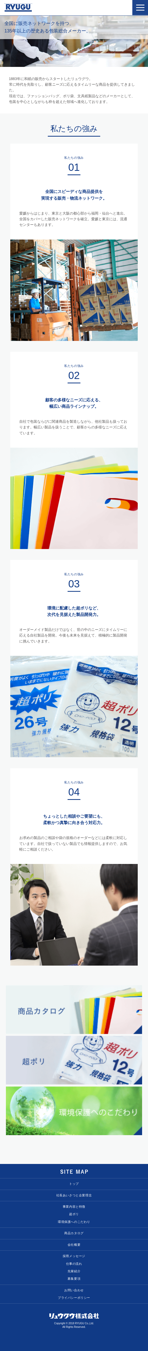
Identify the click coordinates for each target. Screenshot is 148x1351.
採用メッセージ (74, 1256)
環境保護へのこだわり (74, 1222)
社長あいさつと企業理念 (74, 1195)
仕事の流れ (74, 1264)
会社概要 (74, 1245)
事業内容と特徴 (74, 1206)
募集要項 (74, 1278)
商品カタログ (74, 1233)
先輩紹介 (74, 1271)
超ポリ (74, 1214)
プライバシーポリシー (74, 1298)
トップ (74, 1184)
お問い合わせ (74, 1290)
